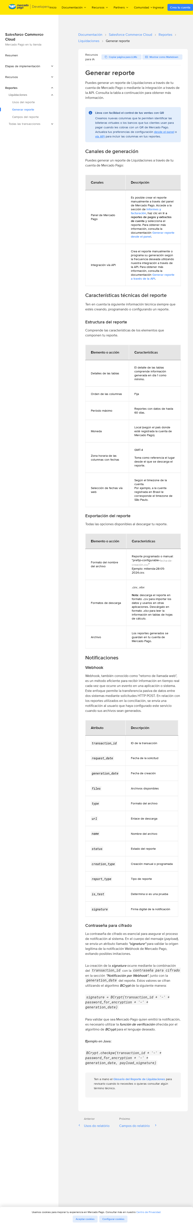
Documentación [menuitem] (74, 7)
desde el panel (164, 132)
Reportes (165, 34)
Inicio (53, 7)
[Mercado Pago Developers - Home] (29, 7)
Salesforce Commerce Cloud (130, 34)
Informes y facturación (146, 211)
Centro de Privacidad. (148, 1212)
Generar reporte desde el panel (152, 234)
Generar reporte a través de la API (152, 276)
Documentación (90, 34)
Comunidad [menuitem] (143, 7)
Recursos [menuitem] (100, 7)
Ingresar (158, 7)
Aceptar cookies (85, 1219)
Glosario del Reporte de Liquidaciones (139, 1079)
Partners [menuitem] (121, 7)
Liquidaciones (88, 40)
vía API (100, 136)
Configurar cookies (113, 1219)
